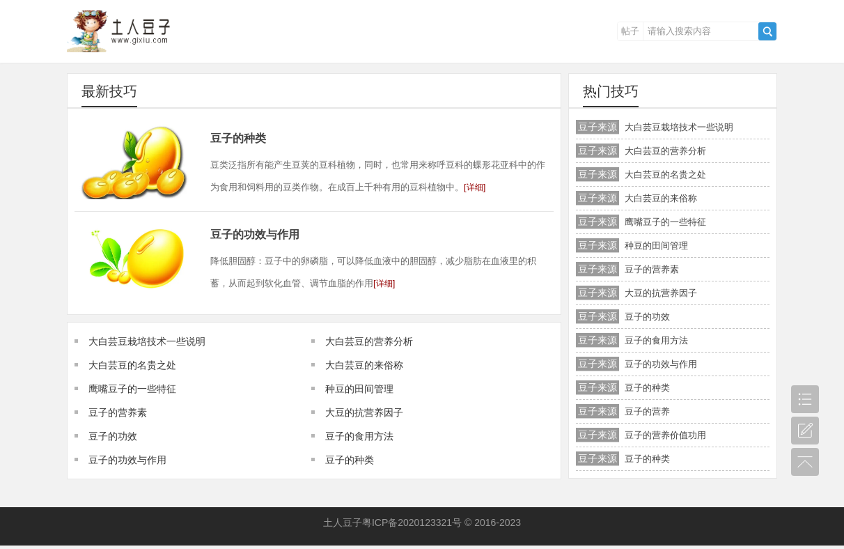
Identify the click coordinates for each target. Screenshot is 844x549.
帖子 (630, 31)
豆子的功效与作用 (254, 234)
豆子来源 (597, 126)
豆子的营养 (647, 411)
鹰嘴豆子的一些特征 (132, 388)
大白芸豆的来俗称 (364, 365)
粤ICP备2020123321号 (412, 522)
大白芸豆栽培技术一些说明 (146, 341)
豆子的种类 (238, 138)
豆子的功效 (112, 436)
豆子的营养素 (117, 412)
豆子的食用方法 (359, 436)
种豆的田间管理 (359, 388)
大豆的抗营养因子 (364, 412)
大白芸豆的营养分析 (369, 341)
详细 (475, 187)
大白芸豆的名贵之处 (132, 365)
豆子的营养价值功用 (665, 435)
